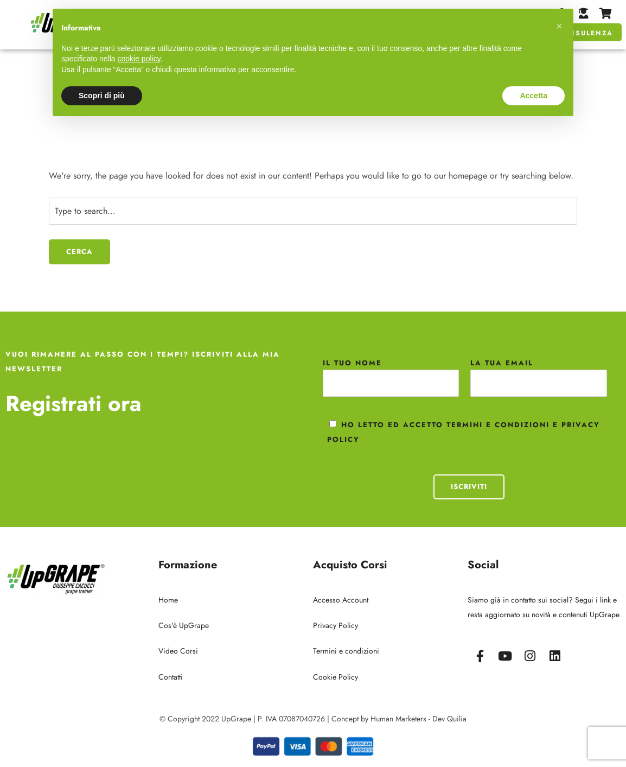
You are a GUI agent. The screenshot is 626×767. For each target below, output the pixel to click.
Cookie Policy (335, 676)
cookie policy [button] (139, 58)
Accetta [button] (533, 95)
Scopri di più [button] (102, 95)
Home (168, 599)
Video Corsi (178, 650)
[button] (559, 26)
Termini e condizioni (346, 650)
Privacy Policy (335, 625)
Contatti (170, 676)
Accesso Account (340, 599)
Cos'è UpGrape (183, 625)
